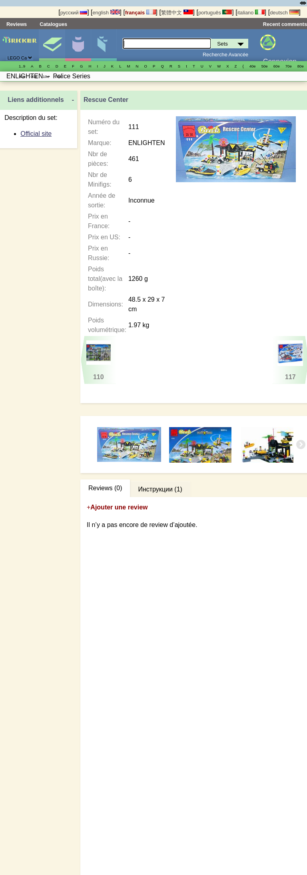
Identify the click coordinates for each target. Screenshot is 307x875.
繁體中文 (177, 13)
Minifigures (78, 45)
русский (73, 13)
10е (46, 76)
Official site (36, 133)
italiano (251, 13)
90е (22, 76)
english (106, 13)
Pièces (104, 45)
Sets (52, 45)
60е (276, 66)
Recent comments (285, 24)
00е (34, 76)
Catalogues (53, 24)
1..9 (22, 66)
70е (288, 66)
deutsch (284, 13)
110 (98, 360)
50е (264, 66)
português (215, 13)
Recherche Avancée (225, 55)
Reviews (16, 24)
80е (300, 66)
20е (58, 76)
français (140, 13)
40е (252, 66)
